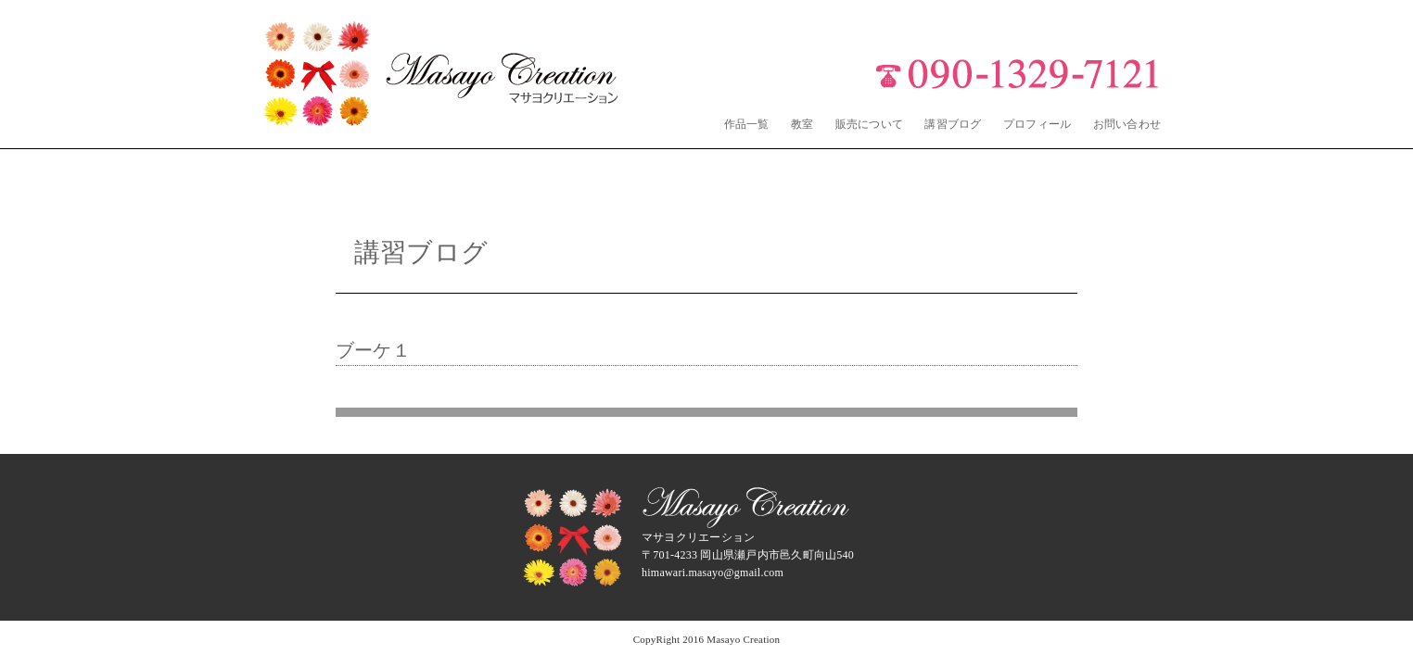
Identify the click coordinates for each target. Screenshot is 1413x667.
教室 (802, 124)
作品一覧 (747, 124)
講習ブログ (952, 124)
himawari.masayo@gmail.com (712, 572)
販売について (869, 124)
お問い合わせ (1127, 124)
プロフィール (1037, 124)
